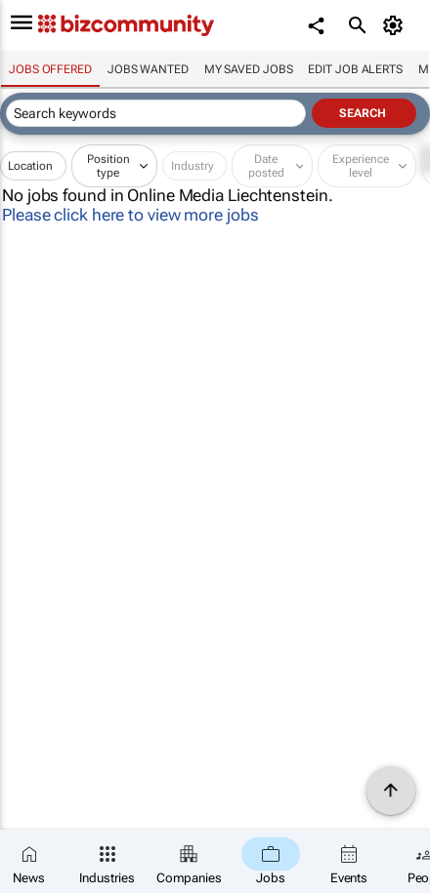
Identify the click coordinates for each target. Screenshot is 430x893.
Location (30, 166)
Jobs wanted (148, 69)
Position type (108, 166)
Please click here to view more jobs (130, 214)
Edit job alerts (355, 69)
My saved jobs (248, 69)
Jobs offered (50, 69)
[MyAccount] (396, 25)
